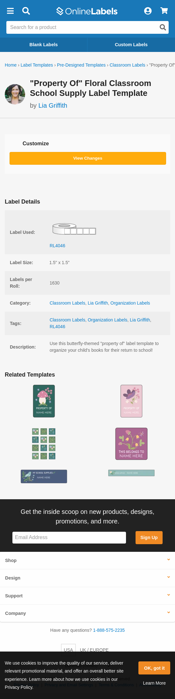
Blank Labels (44, 44)
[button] (10, 11)
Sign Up (149, 537)
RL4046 (57, 326)
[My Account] (148, 11)
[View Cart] (164, 11)
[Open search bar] (26, 11)
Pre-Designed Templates (81, 65)
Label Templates (37, 65)
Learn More (154, 683)
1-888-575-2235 (109, 630)
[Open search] (163, 27)
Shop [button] (11, 560)
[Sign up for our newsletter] (69, 538)
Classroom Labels (127, 65)
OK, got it (154, 668)
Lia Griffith (52, 105)
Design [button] (12, 577)
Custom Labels (131, 44)
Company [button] (15, 613)
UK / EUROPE (94, 649)
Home (11, 65)
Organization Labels (130, 303)
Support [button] (14, 595)
